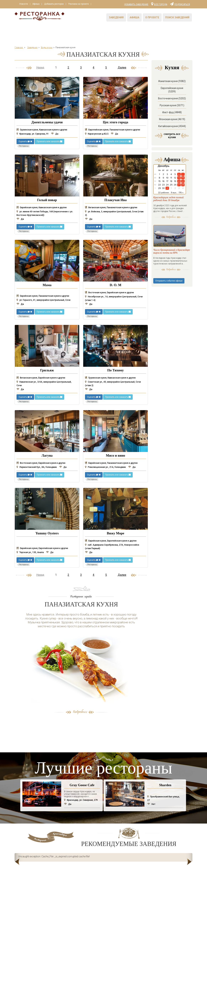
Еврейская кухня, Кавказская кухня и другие (42, 207)
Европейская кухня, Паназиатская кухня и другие (112, 129)
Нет (151, 804)
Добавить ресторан (55, 4)
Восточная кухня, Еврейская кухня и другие (109, 292)
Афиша (36, 4)
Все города (159, 3)
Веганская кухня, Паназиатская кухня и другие (111, 207)
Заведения (116, 17)
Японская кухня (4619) (172, 119)
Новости (24, 4)
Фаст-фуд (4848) (172, 112)
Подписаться (180, 3)
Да (54, 134)
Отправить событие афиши (168, 305)
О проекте (152, 17)
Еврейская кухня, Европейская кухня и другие (42, 548)
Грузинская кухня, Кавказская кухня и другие (42, 129)
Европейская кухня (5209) (172, 90)
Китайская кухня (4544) (172, 126)
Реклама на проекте (80, 4)
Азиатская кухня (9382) (172, 81)
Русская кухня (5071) (172, 105)
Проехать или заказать (49, 141)
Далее (122, 67)
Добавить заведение (136, 4)
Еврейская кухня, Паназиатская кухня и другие (43, 296)
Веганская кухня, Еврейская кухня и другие (41, 378)
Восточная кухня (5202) (172, 98)
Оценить (25, 141)
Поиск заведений (177, 17)
